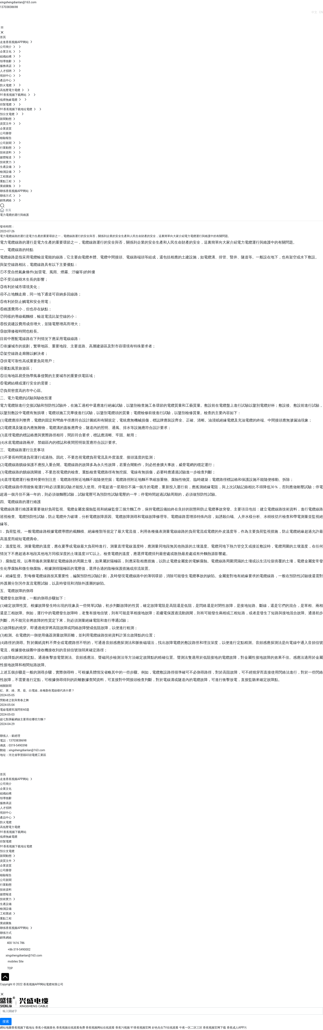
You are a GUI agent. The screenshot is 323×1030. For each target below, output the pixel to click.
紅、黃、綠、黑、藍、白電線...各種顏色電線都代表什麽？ (37, 690)
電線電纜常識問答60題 (14, 709)
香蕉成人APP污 (237, 1027)
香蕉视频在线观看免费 (70, 1027)
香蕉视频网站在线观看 (100, 1027)
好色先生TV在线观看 (165, 1027)
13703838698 (9, 7)
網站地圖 (6, 1027)
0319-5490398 (18, 745)
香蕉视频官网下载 (214, 1027)
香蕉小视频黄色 (45, 1027)
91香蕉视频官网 (140, 1027)
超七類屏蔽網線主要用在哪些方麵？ (23, 719)
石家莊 (31, 989)
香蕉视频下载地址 (23, 1027)
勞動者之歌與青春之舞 (14, 700)
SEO (40, 989)
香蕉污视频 (122, 1027)
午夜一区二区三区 (190, 1027)
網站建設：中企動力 (13, 989)
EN (321, 12)
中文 (314, 12)
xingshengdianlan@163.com (18, 2)
